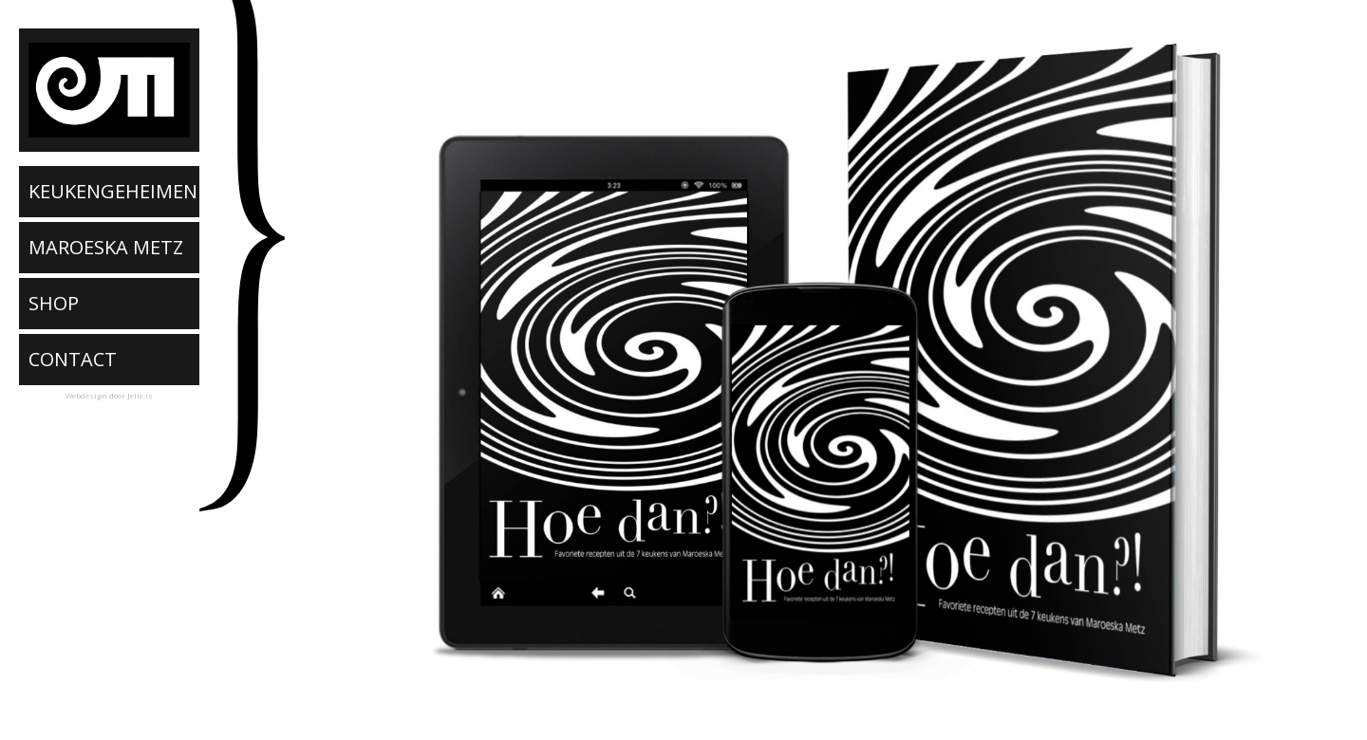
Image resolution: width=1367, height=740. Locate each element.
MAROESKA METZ (105, 247)
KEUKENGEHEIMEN (112, 191)
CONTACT (72, 359)
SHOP (53, 303)
